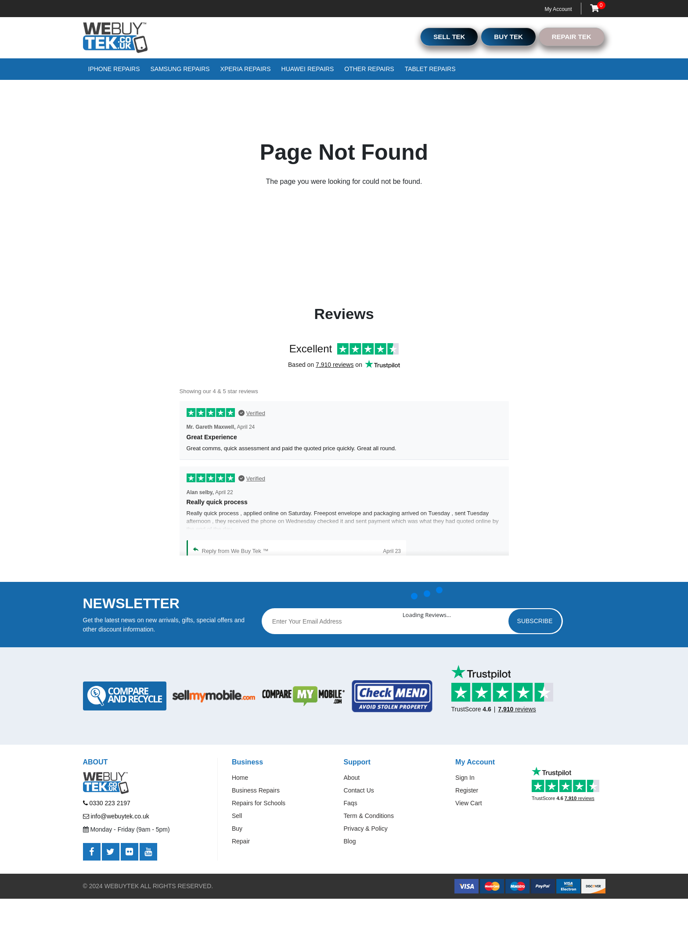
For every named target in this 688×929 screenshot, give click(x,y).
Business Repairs (256, 790)
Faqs (350, 803)
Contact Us (359, 790)
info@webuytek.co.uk (116, 816)
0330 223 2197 (106, 803)
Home (240, 777)
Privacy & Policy (366, 828)
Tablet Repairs (430, 68)
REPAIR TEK (571, 36)
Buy (237, 828)
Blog (350, 841)
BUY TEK (508, 36)
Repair (241, 841)
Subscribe (535, 620)
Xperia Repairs (245, 68)
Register (466, 790)
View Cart (468, 803)
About (352, 777)
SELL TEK (449, 36)
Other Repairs (369, 68)
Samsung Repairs (180, 68)
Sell (237, 815)
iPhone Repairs (114, 68)
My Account (558, 9)
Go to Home (339, 224)
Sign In (465, 777)
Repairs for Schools (258, 803)
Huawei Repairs (307, 68)
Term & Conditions (369, 815)
